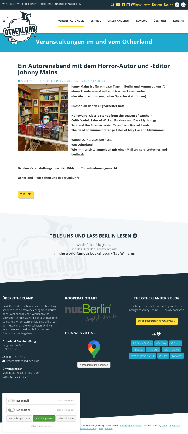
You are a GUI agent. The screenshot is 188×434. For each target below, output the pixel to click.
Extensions (23, 410)
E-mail (87, 262)
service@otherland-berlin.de (22, 361)
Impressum (174, 425)
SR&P (164, 425)
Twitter (81, 262)
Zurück (25, 194)
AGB (101, 428)
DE (183, 4)
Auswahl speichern (19, 418)
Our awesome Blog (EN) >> (156, 321)
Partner (109, 428)
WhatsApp (100, 262)
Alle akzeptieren (44, 418)
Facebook (74, 262)
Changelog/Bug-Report (131, 425)
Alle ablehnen (66, 418)
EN (177, 4)
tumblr (107, 262)
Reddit (94, 262)
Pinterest (113, 262)
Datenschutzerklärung (86, 428)
